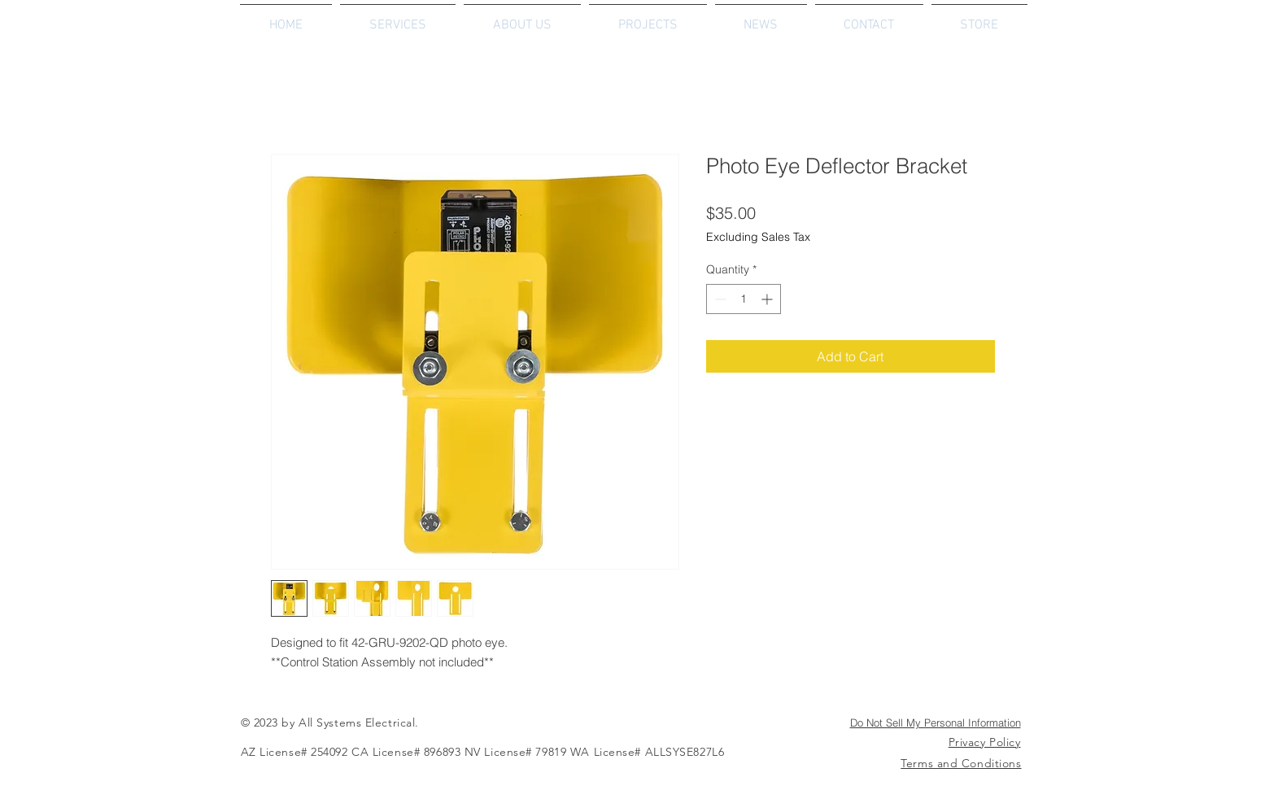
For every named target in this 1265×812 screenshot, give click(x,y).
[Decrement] (719, 299)
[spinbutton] (743, 299)
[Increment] (768, 299)
